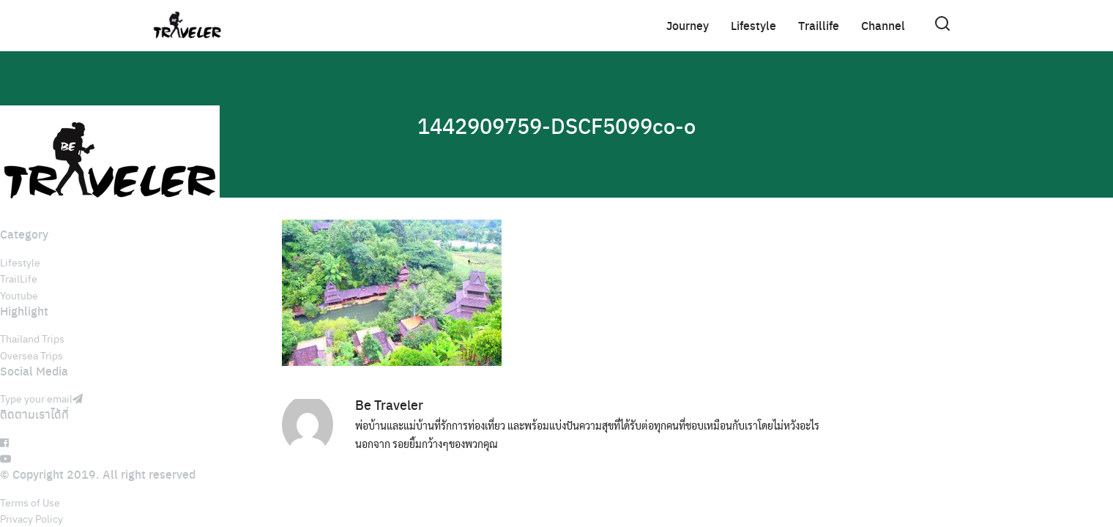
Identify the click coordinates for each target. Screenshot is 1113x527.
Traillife (818, 25)
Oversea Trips (31, 355)
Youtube (19, 295)
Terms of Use (30, 502)
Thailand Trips (32, 338)
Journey (687, 25)
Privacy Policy (31, 518)
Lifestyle (753, 25)
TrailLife (18, 278)
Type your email (41, 398)
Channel (883, 25)
